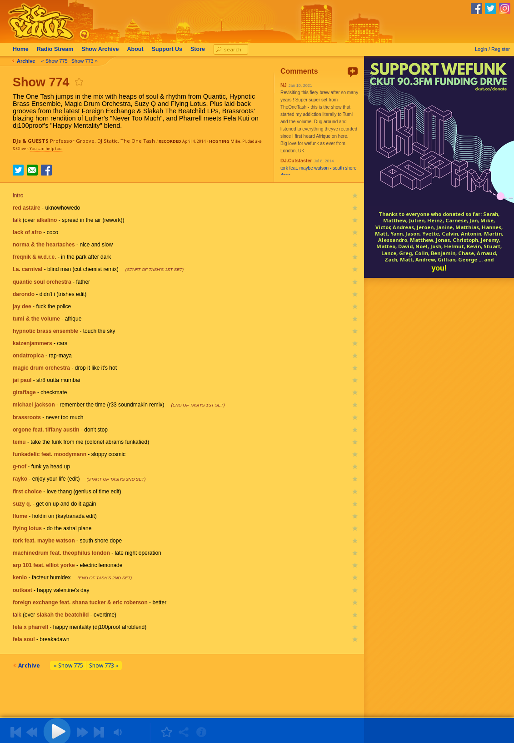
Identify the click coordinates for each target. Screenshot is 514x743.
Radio (55, 49)
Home (21, 49)
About (135, 49)
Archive (100, 49)
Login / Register (492, 49)
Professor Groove (72, 140)
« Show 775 (54, 61)
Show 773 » (84, 61)
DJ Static (107, 140)
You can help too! (46, 148)
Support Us (167, 49)
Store (197, 49)
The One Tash (137, 140)
